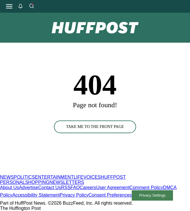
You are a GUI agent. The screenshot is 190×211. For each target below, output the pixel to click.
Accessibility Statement (36, 195)
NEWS (7, 177)
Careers (88, 187)
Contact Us (49, 187)
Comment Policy (146, 187)
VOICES (92, 177)
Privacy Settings (152, 195)
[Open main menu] (9, 6)
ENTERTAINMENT (54, 177)
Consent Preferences (110, 195)
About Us (9, 187)
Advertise (28, 187)
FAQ (75, 187)
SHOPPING (37, 182)
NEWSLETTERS (67, 182)
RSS (66, 187)
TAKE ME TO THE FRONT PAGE (95, 127)
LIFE (78, 177)
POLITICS (24, 177)
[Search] (31, 6)
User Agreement (112, 187)
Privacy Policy (74, 195)
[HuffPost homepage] (74, 171)
